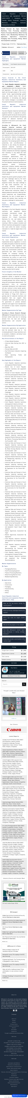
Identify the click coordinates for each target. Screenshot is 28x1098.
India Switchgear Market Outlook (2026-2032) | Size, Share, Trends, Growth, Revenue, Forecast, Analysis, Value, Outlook (13, 804)
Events (14, 1020)
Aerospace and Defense (14, 1063)
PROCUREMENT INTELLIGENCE (14, 1048)
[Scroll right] (26, 53)
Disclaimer (14, 1029)
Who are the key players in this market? (14, 625)
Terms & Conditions (14, 1026)
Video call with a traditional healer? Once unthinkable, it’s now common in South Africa (13, 971)
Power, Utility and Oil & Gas (14, 1068)
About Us (14, 1018)
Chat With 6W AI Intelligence (20, 1095)
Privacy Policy (14, 1024)
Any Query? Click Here (14, 676)
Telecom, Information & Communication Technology (14, 1072)
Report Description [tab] (6, 53)
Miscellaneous (14, 1084)
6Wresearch (11, 1097)
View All (14, 718)
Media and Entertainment (14, 1082)
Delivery (14, 1027)
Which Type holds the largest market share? (14, 618)
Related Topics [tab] (21, 53)
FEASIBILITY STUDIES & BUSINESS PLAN (14, 1042)
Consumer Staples (14, 1077)
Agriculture (14, 1086)
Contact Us (14, 1031)
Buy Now (14, 663)
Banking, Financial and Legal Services (13, 1079)
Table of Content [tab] (14, 53)
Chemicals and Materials (14, 1064)
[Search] (24, 684)
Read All (5, 941)
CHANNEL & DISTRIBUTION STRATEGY (14, 1046)
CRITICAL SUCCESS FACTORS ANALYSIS (14, 1055)
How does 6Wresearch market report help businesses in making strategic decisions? (14, 632)
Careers (14, 1022)
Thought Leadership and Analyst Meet (14, 1033)
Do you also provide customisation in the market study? (14, 640)
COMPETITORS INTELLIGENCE (14, 1044)
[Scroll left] (2, 53)
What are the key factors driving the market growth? (14, 604)
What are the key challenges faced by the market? (14, 611)
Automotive (14, 1075)
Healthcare (14, 1073)
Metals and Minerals (14, 1081)
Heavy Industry (14, 1070)
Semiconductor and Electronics (14, 1066)
